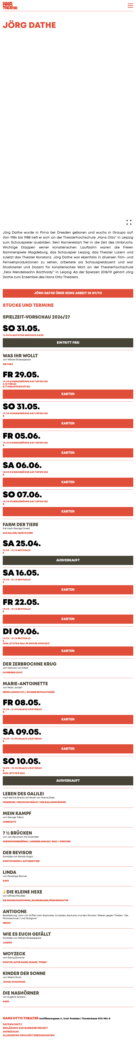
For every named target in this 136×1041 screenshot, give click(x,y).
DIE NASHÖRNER (21, 993)
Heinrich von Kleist (18, 668)
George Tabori (16, 817)
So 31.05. (21, 329)
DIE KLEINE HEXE (22, 892)
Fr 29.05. (21, 375)
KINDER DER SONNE (24, 973)
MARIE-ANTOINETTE (25, 684)
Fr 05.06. (21, 436)
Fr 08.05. (22, 703)
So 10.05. (22, 761)
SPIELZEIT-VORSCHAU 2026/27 (36, 317)
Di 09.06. (21, 632)
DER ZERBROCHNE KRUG (29, 664)
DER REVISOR (17, 853)
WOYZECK (14, 954)
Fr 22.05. (21, 602)
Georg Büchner (16, 958)
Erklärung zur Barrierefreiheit (25, 1028)
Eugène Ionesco (17, 997)
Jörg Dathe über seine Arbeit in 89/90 (68, 293)
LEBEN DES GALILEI (23, 794)
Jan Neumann (15, 837)
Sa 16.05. (21, 573)
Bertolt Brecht (17, 798)
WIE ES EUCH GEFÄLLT (27, 934)
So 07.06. (22, 495)
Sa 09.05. (22, 732)
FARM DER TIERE (20, 525)
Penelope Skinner (17, 876)
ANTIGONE (15, 912)
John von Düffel (27, 916)
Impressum (11, 1032)
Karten (68, 394)
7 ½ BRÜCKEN (17, 833)
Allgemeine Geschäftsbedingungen (29, 1035)
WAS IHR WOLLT (20, 356)
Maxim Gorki (14, 977)
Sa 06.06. (22, 466)
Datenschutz (12, 1024)
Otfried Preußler (17, 896)
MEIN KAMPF (17, 813)
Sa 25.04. (22, 544)
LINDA (9, 872)
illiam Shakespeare (30, 938)
